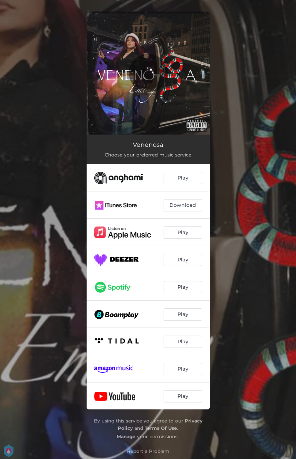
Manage (126, 436)
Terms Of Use (161, 428)
